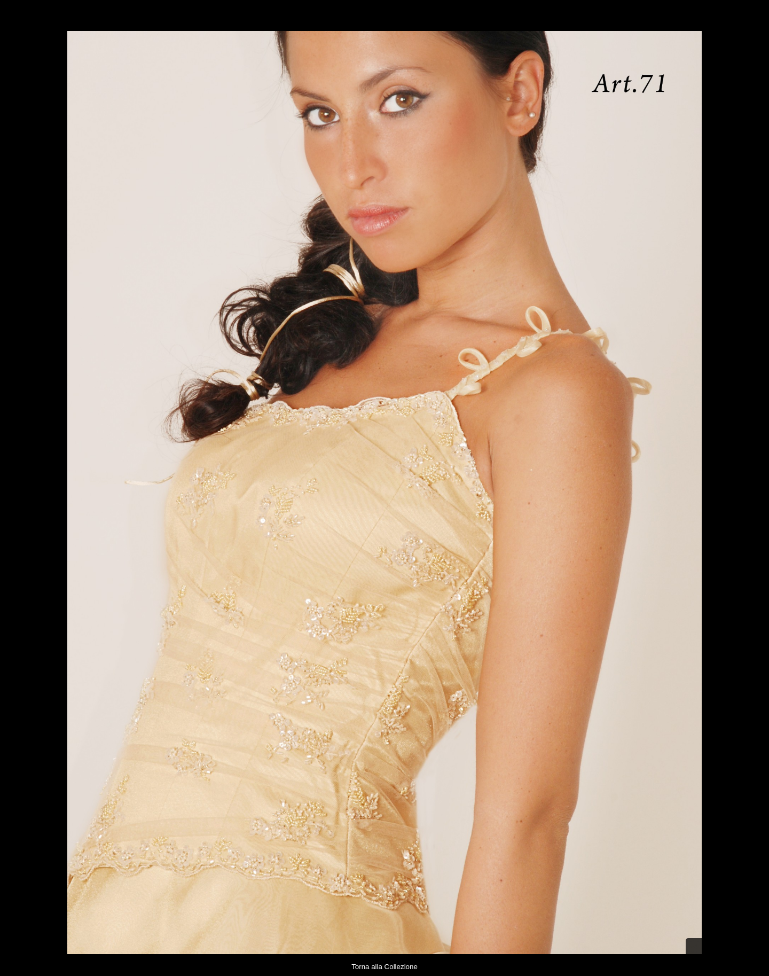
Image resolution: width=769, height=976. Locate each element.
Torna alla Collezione (384, 967)
